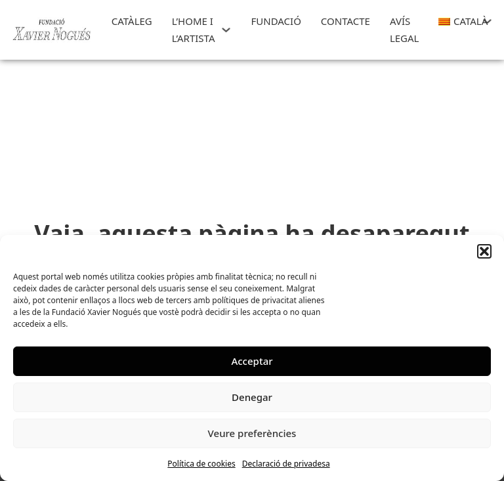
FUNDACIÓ (276, 21)
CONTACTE (345, 21)
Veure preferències (252, 433)
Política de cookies (201, 463)
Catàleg (132, 21)
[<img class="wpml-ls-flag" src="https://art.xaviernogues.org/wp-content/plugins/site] (487, 21)
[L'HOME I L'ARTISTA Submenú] (226, 30)
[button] (484, 251)
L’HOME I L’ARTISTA (193, 29)
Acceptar (251, 360)
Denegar (252, 397)
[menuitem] (457, 21)
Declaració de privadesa (286, 463)
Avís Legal (404, 29)
